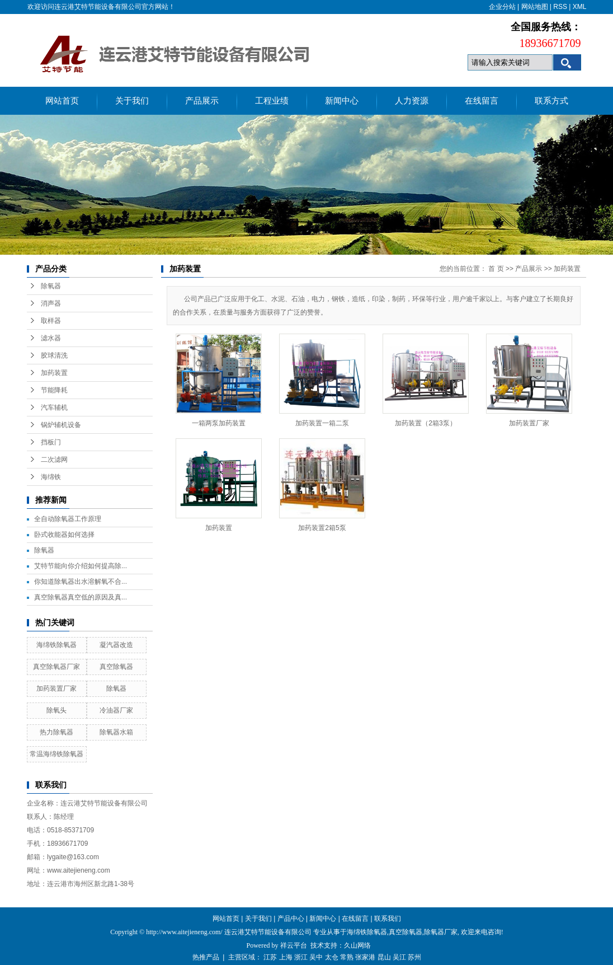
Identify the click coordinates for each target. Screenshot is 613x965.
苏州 (414, 957)
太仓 (331, 957)
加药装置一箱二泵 (322, 423)
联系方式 (551, 100)
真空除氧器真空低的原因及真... (80, 597)
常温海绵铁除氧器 (56, 754)
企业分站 (502, 7)
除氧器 (51, 286)
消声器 (51, 303)
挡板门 (51, 442)
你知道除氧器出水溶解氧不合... (80, 581)
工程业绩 (272, 100)
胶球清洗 (54, 355)
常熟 (346, 957)
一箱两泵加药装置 (219, 423)
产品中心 (290, 918)
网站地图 (534, 7)
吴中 (316, 957)
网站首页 (62, 100)
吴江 (399, 957)
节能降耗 (54, 390)
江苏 (270, 957)
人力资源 (411, 100)
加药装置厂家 (56, 688)
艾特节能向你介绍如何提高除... (80, 566)
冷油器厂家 (116, 710)
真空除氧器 (116, 667)
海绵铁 (51, 477)
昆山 (384, 957)
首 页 (495, 269)
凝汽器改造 (116, 645)
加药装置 (54, 373)
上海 (286, 957)
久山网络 (357, 945)
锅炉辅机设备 (61, 425)
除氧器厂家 (441, 932)
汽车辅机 (54, 407)
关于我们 (132, 100)
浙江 (301, 957)
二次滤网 (54, 459)
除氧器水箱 (116, 732)
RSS (560, 7)
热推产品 (205, 957)
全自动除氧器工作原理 (67, 519)
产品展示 (202, 100)
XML (580, 7)
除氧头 (56, 710)
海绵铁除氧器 (56, 645)
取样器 (51, 321)
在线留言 (481, 100)
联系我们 (387, 918)
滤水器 (51, 338)
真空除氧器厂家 (56, 667)
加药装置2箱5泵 (322, 528)
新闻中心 (342, 100)
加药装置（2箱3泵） (425, 423)
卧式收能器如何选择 (64, 534)
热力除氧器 (56, 732)
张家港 (365, 957)
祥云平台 (293, 945)
